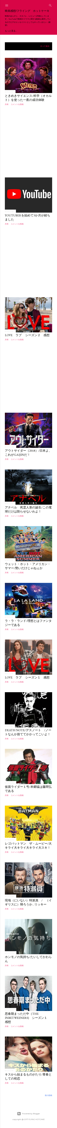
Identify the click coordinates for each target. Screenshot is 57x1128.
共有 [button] (7, 104)
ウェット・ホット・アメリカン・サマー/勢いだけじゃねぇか (27, 566)
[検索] (50, 5)
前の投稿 (48, 1095)
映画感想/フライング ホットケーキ (27, 10)
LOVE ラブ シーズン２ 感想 (27, 335)
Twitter (22, 30)
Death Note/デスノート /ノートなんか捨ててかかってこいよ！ (28, 732)
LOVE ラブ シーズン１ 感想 (27, 677)
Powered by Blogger (28, 1113)
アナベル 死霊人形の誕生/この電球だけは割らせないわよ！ (28, 509)
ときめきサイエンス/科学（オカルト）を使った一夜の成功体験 (28, 98)
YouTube (10, 30)
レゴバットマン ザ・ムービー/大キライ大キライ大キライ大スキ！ (28, 846)
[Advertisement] (28, 141)
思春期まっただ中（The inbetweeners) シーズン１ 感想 (27, 1018)
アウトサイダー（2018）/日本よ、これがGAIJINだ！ (28, 453)
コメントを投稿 (17, 104)
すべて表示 (44, 46)
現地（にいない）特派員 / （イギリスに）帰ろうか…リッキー (28, 902)
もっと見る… (35, 30)
